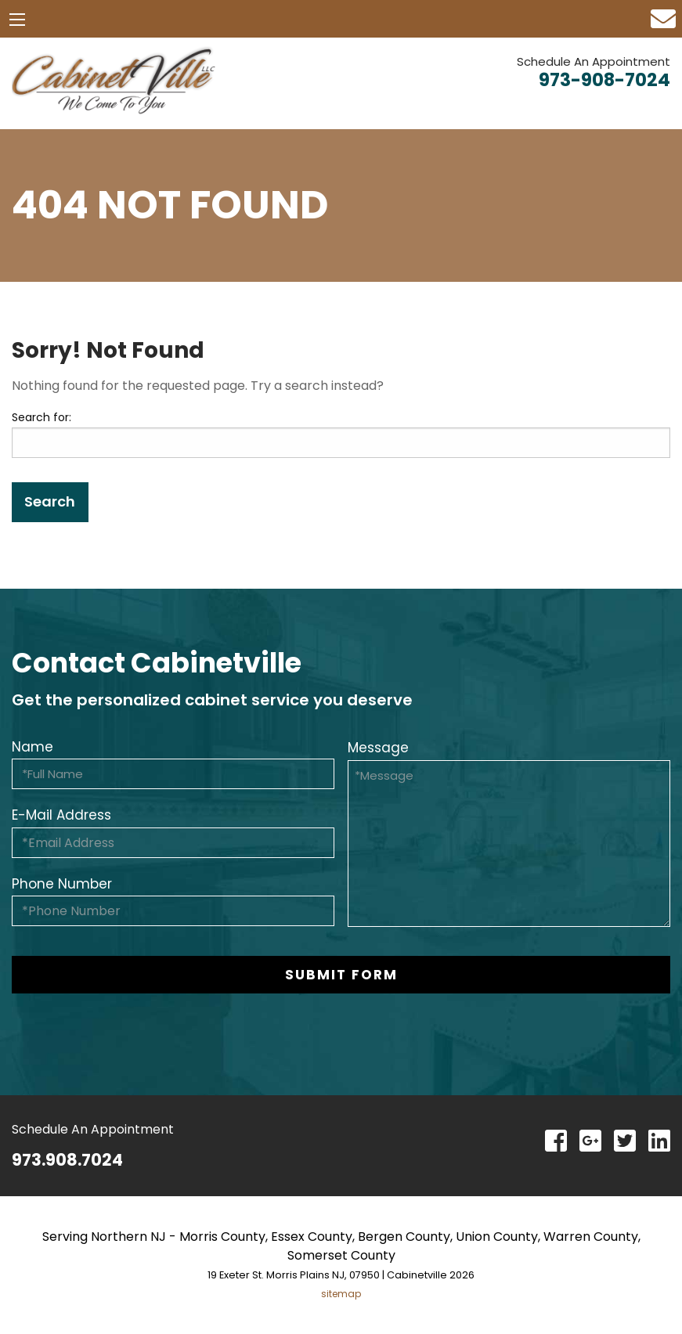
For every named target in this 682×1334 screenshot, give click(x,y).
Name (32, 746)
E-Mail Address (61, 815)
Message (378, 747)
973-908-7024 (604, 79)
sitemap (341, 1293)
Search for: (41, 417)
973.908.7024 (67, 1159)
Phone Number (62, 883)
